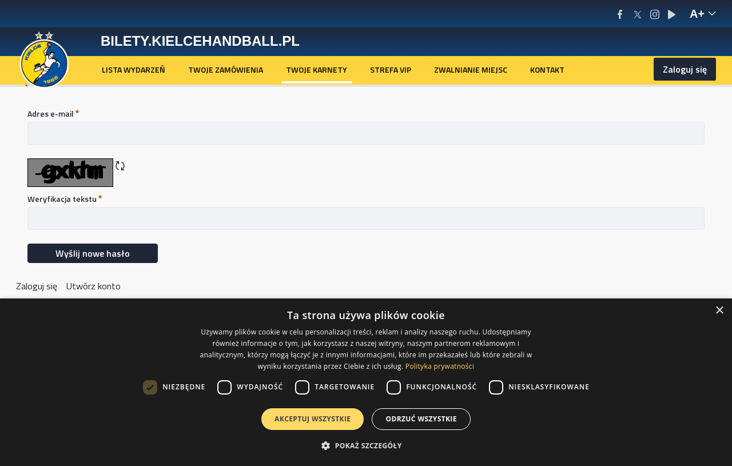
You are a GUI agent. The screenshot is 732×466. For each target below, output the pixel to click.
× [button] (719, 310)
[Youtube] (671, 14)
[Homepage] (44, 59)
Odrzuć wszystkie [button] (420, 419)
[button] (365, 445)
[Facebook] (620, 14)
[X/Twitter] (637, 14)
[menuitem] (133, 69)
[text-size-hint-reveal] (703, 13)
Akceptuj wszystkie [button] (312, 419)
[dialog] (366, 382)
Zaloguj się (685, 69)
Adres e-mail (53, 113)
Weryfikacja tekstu (64, 199)
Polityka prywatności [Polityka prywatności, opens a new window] (439, 366)
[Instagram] (654, 14)
